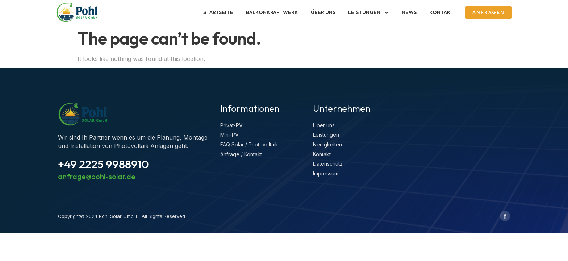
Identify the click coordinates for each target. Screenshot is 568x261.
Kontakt (441, 12)
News (409, 12)
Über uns (323, 12)
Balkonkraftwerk (272, 12)
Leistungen (368, 13)
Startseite (218, 12)
